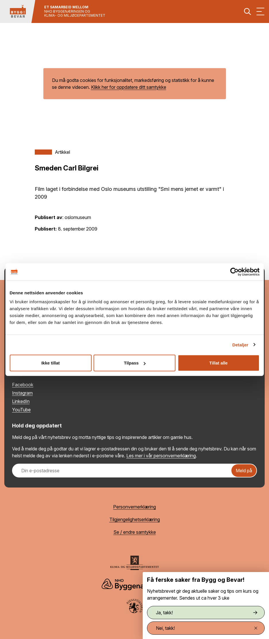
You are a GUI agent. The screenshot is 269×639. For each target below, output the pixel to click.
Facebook (22, 384)
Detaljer (240, 344)
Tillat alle (218, 362)
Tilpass (135, 362)
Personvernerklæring (134, 507)
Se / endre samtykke (134, 532)
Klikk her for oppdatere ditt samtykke (128, 87)
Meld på (244, 470)
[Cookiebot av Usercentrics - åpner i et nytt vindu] (234, 271)
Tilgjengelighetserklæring (134, 519)
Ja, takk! (206, 612)
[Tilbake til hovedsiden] (18, 11)
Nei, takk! (206, 628)
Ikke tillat (50, 362)
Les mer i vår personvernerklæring (161, 455)
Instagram (22, 393)
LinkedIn (21, 401)
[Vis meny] (260, 11)
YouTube (21, 409)
